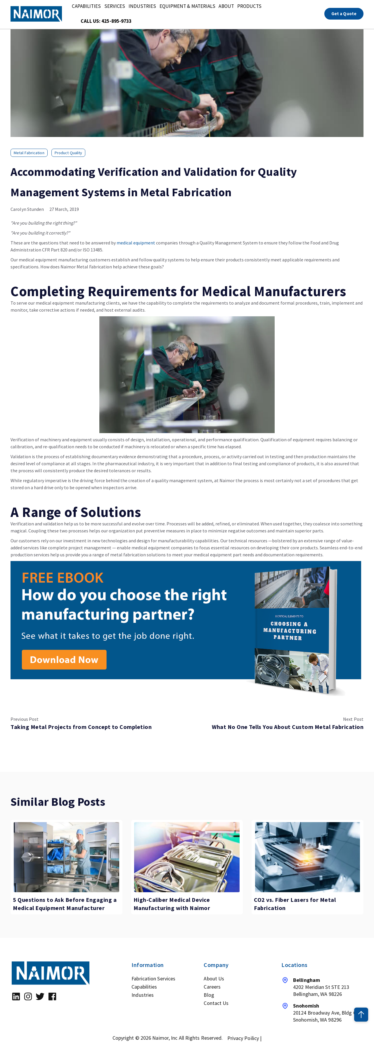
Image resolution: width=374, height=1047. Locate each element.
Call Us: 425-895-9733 (106, 21)
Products (250, 6)
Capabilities (86, 6)
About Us (214, 978)
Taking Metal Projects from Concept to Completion (81, 726)
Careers (212, 986)
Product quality (68, 152)
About (226, 6)
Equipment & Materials (188, 6)
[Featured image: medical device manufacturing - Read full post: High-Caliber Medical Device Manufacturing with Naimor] (187, 857)
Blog (209, 995)
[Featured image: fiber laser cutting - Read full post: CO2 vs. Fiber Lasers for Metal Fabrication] (307, 857)
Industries (142, 6)
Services (114, 6)
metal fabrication (29, 152)
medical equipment (136, 243)
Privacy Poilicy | (244, 1038)
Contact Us (216, 1003)
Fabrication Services (153, 978)
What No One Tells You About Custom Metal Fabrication (287, 726)
